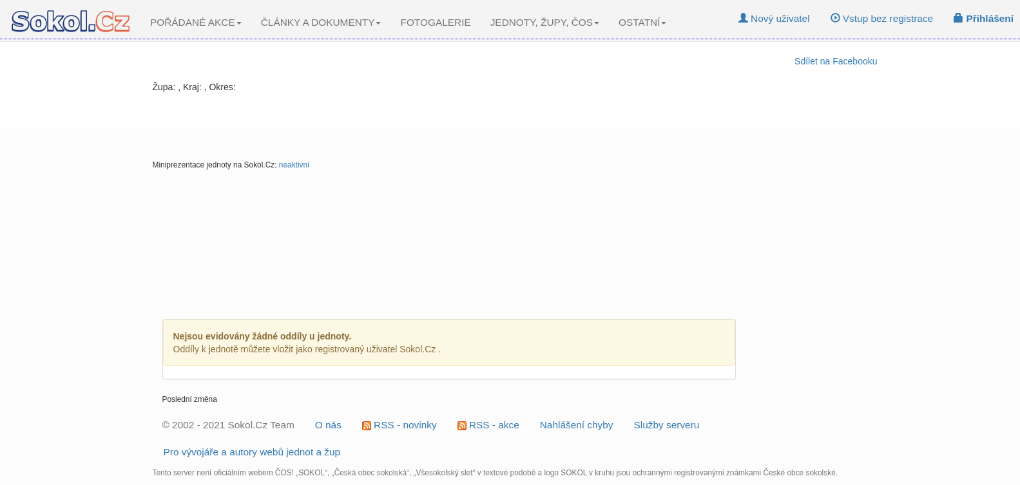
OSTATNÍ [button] (642, 22)
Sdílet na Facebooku (835, 61)
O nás (328, 424)
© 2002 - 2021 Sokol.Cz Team (228, 424)
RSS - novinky (399, 424)
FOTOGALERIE (435, 22)
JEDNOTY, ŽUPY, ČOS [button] (544, 22)
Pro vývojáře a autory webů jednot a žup (252, 451)
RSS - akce (488, 424)
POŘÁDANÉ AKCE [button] (196, 22)
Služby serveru (667, 424)
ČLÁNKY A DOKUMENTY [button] (321, 22)
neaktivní (294, 164)
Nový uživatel (774, 18)
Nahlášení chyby (576, 424)
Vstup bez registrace (882, 18)
